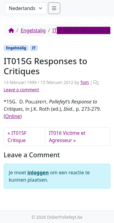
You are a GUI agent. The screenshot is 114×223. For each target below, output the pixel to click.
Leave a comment (21, 89)
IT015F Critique (17, 137)
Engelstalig (33, 30)
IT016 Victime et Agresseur (67, 137)
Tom (84, 82)
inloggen (38, 172)
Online (12, 116)
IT (54, 30)
